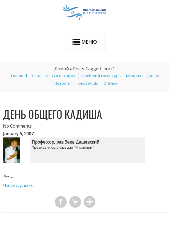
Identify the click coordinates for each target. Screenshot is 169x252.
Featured (19, 75)
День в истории (60, 75)
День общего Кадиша (52, 114)
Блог (36, 75)
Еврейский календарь (100, 75)
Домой (61, 69)
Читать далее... (18, 186)
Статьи (110, 83)
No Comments (17, 126)
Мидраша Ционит (143, 75)
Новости (62, 83)
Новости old (86, 83)
